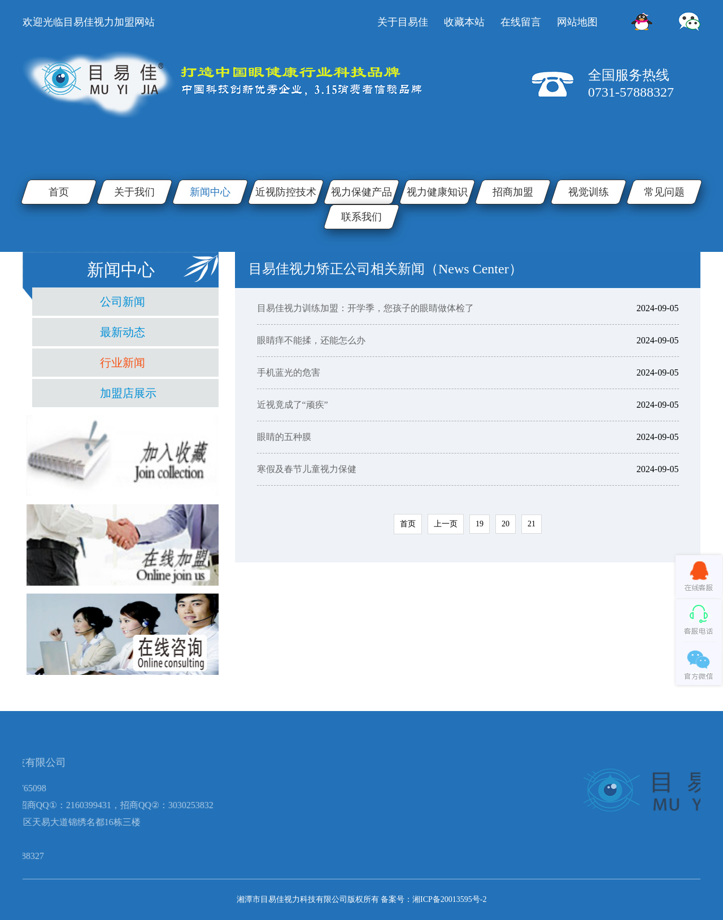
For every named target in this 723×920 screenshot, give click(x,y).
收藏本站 (464, 22)
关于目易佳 (402, 22)
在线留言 (520, 22)
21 (531, 524)
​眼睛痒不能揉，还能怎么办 (311, 340)
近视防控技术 (285, 192)
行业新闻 (122, 362)
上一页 (446, 524)
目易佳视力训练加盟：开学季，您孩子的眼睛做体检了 (365, 308)
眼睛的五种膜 (284, 437)
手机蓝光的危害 (288, 372)
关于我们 (134, 192)
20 (505, 524)
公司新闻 (122, 301)
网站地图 (577, 22)
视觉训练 (588, 192)
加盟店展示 (128, 393)
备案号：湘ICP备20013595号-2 (433, 899)
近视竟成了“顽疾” (292, 404)
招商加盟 (513, 192)
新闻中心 (210, 192)
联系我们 (361, 217)
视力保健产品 (361, 192)
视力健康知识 (437, 192)
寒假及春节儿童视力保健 (306, 469)
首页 (59, 192)
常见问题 (664, 192)
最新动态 (122, 332)
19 (480, 524)
